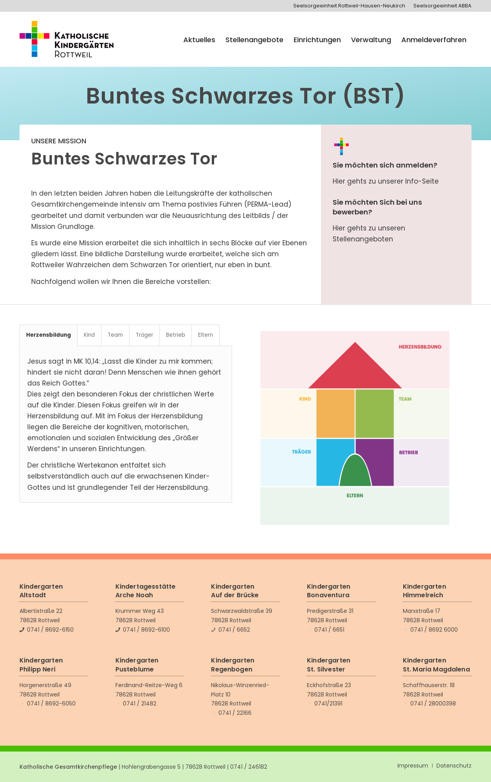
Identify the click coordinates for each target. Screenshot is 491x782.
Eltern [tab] (205, 335)
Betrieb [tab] (175, 335)
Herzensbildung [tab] (48, 335)
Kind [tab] (89, 335)
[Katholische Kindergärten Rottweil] (66, 40)
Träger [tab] (144, 335)
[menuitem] (349, 6)
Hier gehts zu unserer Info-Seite (386, 181)
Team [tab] (115, 335)
